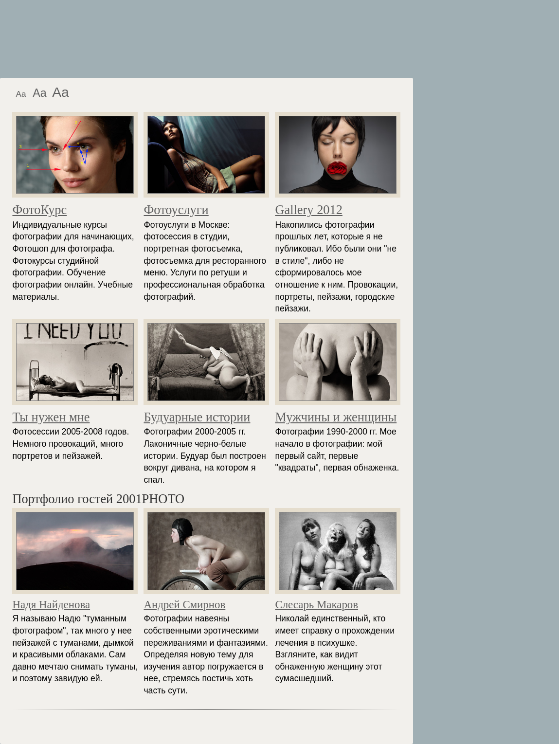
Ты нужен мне (51, 417)
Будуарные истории (197, 417)
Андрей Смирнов (184, 605)
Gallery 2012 (309, 209)
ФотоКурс (39, 209)
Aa (21, 94)
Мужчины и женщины (336, 417)
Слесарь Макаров (316, 605)
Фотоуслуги (176, 209)
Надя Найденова (51, 605)
